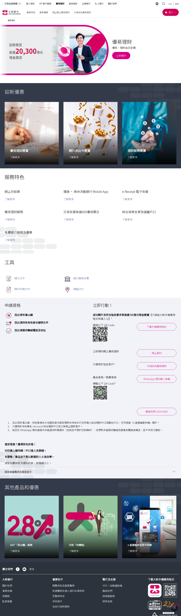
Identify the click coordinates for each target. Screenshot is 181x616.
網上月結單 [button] (12, 191)
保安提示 (57, 601)
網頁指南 (107, 601)
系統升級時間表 (61, 606)
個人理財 (30, 3)
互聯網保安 (58, 596)
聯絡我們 (107, 590)
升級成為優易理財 (157, 366)
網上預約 (157, 353)
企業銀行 (86, 3)
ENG (170, 4)
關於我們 (112, 3)
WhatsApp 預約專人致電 (156, 379)
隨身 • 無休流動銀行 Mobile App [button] (85, 191)
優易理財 (60, 3)
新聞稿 (6, 596)
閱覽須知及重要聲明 (63, 585)
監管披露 (7, 601)
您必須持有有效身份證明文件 (31, 322)
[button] (90, 471)
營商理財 (73, 3)
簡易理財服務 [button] (14, 212)
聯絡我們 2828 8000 (157, 411)
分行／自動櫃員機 (112, 585)
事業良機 (7, 590)
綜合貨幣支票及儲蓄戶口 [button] (139, 212)
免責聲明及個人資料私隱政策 (68, 590)
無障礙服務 (108, 596)
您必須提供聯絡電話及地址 (30, 330)
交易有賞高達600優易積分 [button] (81, 212)
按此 (46, 463)
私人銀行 (99, 3)
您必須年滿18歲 (23, 315)
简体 (177, 4)
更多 (31, 569)
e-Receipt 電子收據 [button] (135, 191)
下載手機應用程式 (157, 326)
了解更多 (10, 199)
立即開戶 (121, 55)
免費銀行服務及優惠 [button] (18, 232)
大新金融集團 (13, 3)
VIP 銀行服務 (45, 3)
